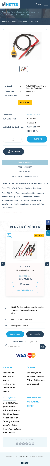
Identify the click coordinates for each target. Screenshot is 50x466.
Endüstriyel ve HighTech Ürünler (28, 12)
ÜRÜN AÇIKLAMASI (25, 163)
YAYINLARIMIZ (33, 402)
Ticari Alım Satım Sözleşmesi (11, 429)
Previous (3, 264)
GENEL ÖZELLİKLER (25, 172)
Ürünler (13, 12)
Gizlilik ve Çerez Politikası (10, 414)
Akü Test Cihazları (26, 15)
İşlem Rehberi (9, 406)
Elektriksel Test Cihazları (10, 15)
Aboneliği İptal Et (31, 342)
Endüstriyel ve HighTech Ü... (34, 372)
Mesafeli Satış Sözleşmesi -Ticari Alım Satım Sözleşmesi (12, 425)
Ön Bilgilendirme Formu (11, 421)
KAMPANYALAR (34, 397)
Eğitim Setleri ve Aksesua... (35, 380)
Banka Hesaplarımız (9, 391)
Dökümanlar (9, 387)
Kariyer (6, 380)
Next (47, 264)
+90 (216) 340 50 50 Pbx (21, 319)
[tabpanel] (25, 264)
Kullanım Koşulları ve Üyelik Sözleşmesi (12, 410)
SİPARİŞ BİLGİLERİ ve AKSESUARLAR (25, 177)
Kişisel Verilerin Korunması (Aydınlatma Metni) (10, 417)
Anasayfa (5, 12)
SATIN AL (38, 139)
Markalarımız (9, 384)
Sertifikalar (8, 376)
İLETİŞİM (31, 406)
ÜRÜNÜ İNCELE (25, 290)
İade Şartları (9, 432)
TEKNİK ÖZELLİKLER (25, 167)
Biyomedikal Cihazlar (33, 384)
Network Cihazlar (35, 376)
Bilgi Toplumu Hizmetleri (9, 403)
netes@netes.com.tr (19, 325)
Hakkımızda (8, 372)
